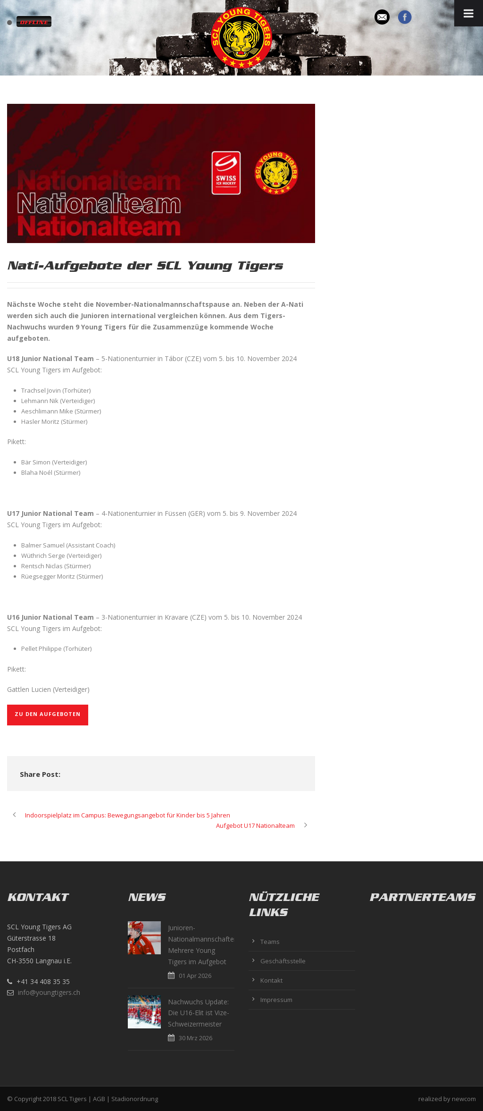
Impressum (276, 999)
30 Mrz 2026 (195, 1038)
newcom (464, 1098)
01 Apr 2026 (195, 975)
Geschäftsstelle (283, 961)
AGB (99, 1098)
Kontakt (271, 980)
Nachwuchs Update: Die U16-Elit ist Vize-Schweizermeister (198, 1013)
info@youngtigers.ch (49, 992)
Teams (270, 941)
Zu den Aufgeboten (48, 713)
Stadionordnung (134, 1098)
